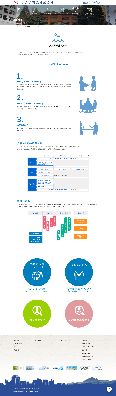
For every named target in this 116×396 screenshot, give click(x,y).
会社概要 (16, 340)
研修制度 (84, 350)
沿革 (15, 346)
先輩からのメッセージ (89, 346)
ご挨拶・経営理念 (19, 343)
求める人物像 (86, 343)
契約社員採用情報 (87, 356)
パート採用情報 (86, 359)
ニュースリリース (64, 340)
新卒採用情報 (86, 353)
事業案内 (39, 340)
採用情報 (84, 340)
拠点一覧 (16, 350)
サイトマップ (35, 388)
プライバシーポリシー (21, 388)
